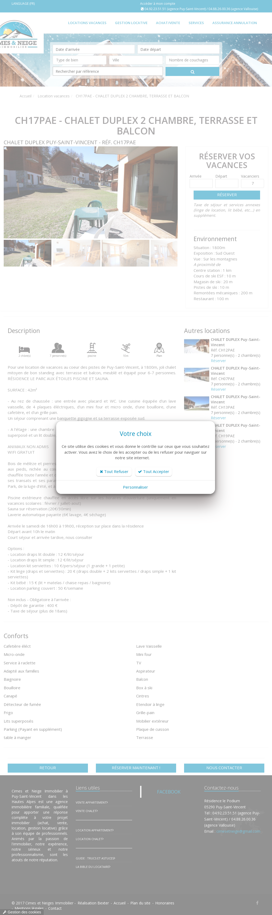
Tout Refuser (114, 471)
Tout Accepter (153, 471)
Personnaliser (135, 487)
